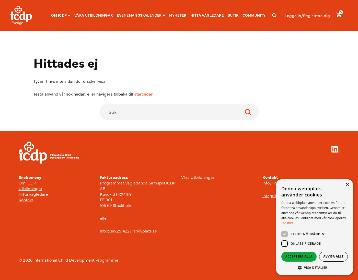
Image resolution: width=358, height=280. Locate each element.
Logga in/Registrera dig (307, 15)
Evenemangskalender (141, 15)
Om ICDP (60, 15)
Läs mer (287, 223)
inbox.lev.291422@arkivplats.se (128, 231)
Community (254, 15)
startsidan (143, 94)
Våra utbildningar (93, 15)
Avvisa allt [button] (333, 256)
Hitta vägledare (207, 15)
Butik (233, 15)
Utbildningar (30, 188)
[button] (60, 15)
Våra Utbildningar (197, 177)
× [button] (347, 185)
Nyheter (177, 15)
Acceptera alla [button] (299, 256)
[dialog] (314, 227)
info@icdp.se (274, 182)
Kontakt (26, 199)
